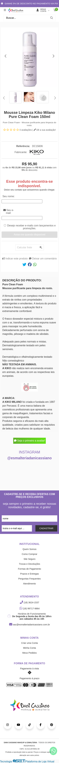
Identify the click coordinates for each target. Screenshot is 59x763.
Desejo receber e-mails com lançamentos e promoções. (31, 227)
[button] (5, 56)
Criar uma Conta (29, 643)
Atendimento (29, 583)
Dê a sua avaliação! (45, 130)
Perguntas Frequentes (29, 578)
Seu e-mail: (8, 211)
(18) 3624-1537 (29, 602)
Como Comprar (29, 554)
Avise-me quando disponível (29, 234)
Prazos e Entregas (29, 573)
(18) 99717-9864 (30, 608)
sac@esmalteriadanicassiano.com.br (29, 624)
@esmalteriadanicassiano (29, 458)
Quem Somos (30, 549)
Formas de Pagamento (29, 569)
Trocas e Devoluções (29, 564)
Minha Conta (29, 648)
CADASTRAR (46, 528)
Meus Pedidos (29, 653)
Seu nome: (9, 196)
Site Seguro (29, 559)
